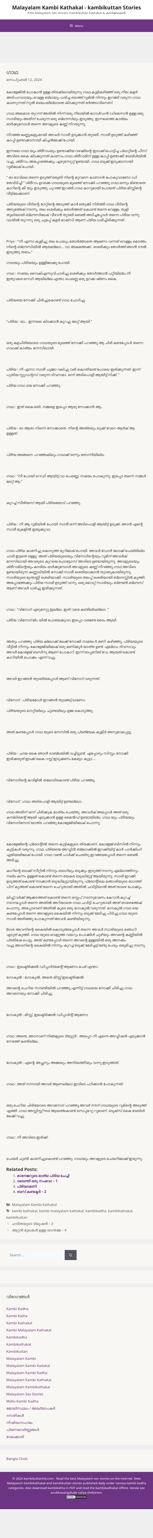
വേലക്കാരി (15, 1436)
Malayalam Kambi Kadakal (28, 1365)
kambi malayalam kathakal (61, 1210)
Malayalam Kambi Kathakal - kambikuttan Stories (76, 7)
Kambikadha (16, 1337)
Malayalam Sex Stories (24, 1394)
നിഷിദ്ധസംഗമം (19, 1422)
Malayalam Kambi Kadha (26, 1372)
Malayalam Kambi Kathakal (34, 1204)
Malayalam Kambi (21, 1358)
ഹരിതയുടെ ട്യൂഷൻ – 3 (32, 1223)
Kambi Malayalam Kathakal (28, 1330)
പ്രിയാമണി (27, 1186)
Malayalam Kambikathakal (28, 1386)
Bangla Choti (17, 1458)
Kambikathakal (18, 1344)
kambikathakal (120, 1210)
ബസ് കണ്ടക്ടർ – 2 (31, 1191)
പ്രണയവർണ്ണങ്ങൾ (22, 1429)
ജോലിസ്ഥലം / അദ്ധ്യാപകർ (30, 1408)
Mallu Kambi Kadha (22, 1401)
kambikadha (96, 1210)
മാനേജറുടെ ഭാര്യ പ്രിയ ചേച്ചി (43, 1175)
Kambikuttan (17, 1351)
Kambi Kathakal (19, 1322)
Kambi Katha (16, 1315)
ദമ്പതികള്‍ (15, 1415)
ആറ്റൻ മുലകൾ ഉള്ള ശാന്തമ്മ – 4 (39, 1230)
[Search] (71, 1255)
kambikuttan (16, 1217)
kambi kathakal (24, 1210)
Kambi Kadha (17, 1308)
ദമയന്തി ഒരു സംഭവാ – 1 (37, 1180)
